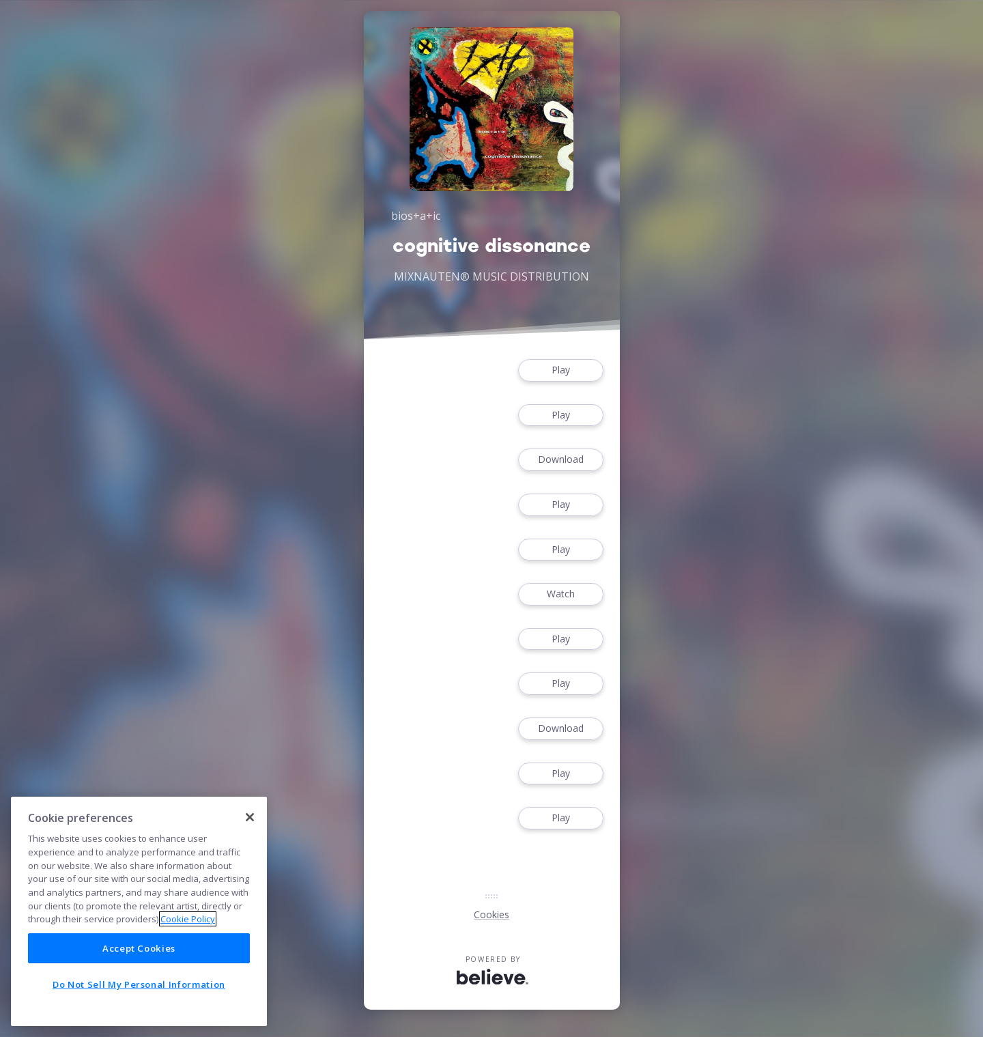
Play (560, 370)
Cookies (491, 914)
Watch (560, 594)
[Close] (250, 817)
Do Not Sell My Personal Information (139, 984)
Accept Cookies (138, 948)
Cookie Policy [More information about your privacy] (187, 919)
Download (560, 459)
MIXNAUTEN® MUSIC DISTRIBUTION (491, 276)
